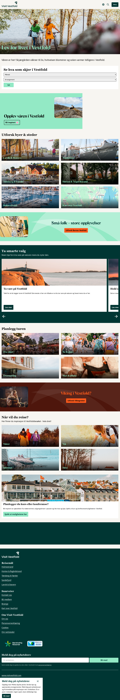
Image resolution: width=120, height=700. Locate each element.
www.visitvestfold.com (11, 675)
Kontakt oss (7, 595)
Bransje (5, 604)
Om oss (5, 619)
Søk (8, 85)
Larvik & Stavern (9, 584)
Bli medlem (7, 599)
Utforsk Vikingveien (76, 400)
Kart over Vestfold (9, 608)
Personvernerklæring (11, 623)
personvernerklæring (44, 665)
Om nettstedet (8, 632)
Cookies (5, 627)
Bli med (104, 660)
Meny (115, 4)
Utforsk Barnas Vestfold (76, 230)
